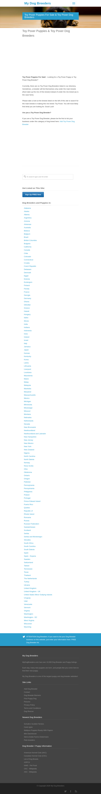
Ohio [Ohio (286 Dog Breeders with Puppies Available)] (26, 469)
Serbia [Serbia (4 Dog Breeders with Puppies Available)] (26, 533)
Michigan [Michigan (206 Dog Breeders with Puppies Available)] (27, 401)
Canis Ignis (28, 727)
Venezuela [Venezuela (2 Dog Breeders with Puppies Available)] (28, 604)
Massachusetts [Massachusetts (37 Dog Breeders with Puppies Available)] (30, 395)
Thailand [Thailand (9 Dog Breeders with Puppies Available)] (27, 575)
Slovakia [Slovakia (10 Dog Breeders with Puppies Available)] (27, 540)
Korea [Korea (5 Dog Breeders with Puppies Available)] (26, 360)
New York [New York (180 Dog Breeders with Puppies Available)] (27, 446)
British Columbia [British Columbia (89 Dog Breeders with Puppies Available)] (30, 240)
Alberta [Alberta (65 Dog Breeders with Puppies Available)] (27, 215)
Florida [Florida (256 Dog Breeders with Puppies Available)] (26, 289)
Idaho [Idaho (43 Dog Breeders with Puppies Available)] (26, 318)
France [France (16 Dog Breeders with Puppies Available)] (26, 292)
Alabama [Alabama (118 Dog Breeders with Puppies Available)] (27, 208)
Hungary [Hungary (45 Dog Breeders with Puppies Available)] (27, 314)
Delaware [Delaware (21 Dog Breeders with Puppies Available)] (27, 269)
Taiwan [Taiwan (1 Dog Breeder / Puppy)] (26, 566)
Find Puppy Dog (30, 699)
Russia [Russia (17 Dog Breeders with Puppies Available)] (26, 521)
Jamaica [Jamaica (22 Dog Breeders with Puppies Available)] (27, 347)
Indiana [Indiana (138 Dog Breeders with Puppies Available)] (27, 327)
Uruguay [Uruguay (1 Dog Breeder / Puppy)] (27, 598)
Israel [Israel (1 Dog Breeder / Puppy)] (26, 340)
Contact (27, 692)
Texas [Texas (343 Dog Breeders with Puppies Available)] (26, 572)
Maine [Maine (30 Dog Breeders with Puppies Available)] (26, 379)
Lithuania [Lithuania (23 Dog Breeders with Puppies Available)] (27, 366)
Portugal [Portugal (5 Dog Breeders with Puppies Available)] (27, 498)
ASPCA (27, 762)
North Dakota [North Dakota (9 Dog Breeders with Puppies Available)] (29, 459)
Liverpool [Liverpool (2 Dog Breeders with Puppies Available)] (27, 369)
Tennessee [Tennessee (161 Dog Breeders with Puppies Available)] (28, 569)
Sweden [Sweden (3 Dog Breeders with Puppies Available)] (27, 559)
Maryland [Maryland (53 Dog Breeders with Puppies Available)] (27, 392)
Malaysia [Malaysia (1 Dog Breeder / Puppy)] (27, 385)
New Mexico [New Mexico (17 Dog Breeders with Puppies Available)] (29, 443)
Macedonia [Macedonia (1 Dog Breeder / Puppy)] (28, 376)
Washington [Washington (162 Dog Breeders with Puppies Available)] (28, 614)
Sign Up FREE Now (33, 195)
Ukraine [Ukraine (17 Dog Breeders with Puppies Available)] (27, 585)
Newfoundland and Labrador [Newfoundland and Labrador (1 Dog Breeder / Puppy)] (35, 434)
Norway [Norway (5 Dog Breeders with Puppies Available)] (27, 463)
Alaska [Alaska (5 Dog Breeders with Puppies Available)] (26, 211)
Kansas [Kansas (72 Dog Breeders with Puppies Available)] (27, 353)
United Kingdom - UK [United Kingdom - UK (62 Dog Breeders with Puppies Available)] (32, 591)
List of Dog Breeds (31, 759)
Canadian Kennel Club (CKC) (35, 756)
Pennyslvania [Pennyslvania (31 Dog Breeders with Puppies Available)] (29, 488)
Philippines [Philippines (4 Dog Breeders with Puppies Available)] (28, 492)
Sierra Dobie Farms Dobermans (36, 737)
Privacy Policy (29, 705)
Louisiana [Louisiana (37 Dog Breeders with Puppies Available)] (28, 372)
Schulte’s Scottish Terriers (34, 724)
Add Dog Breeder (30, 689)
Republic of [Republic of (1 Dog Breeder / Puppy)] (28, 511)
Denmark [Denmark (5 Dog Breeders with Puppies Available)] (27, 273)
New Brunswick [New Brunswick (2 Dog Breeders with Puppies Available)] (30, 427)
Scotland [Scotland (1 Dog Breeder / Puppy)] (27, 530)
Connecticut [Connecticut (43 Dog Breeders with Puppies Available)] (28, 260)
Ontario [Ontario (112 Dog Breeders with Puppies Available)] (27, 475)
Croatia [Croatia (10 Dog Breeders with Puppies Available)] (27, 263)
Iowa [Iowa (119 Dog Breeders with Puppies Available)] (26, 334)
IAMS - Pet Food (30, 765)
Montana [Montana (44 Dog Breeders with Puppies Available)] (27, 414)
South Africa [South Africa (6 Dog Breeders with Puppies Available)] (28, 543)
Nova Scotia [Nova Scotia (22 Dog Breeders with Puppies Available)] (28, 466)
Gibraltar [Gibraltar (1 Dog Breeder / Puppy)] (27, 305)
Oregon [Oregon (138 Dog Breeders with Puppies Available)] (27, 479)
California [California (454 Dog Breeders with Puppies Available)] (27, 247)
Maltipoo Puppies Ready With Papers (38, 730)
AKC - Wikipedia (30, 772)
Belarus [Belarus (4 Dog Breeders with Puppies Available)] (27, 231)
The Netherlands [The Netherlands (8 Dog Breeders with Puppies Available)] (30, 578)
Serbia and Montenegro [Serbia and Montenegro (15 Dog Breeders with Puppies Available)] (33, 537)
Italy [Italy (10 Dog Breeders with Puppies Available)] (25, 343)
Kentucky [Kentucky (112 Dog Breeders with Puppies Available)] (27, 356)
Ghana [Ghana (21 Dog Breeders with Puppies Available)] (26, 302)
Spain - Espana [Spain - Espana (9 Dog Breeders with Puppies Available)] (30, 556)
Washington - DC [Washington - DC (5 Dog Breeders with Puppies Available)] (30, 617)
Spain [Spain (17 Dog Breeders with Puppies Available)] (26, 553)
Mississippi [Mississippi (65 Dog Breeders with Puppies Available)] (28, 408)
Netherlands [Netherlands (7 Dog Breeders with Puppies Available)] (28, 421)
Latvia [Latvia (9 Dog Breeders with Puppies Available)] (26, 363)
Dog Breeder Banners (32, 695)
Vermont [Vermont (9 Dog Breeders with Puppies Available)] (27, 607)
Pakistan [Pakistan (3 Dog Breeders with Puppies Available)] (27, 482)
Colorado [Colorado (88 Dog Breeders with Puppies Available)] (27, 257)
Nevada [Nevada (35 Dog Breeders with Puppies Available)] (27, 424)
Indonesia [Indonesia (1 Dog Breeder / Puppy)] (28, 331)
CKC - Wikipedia (30, 769)
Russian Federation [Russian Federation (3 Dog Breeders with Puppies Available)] (31, 524)
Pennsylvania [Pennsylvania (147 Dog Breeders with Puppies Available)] (29, 485)
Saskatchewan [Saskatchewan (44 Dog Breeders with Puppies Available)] (29, 527)
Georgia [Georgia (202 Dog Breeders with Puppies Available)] (27, 295)
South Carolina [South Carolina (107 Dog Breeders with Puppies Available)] (30, 546)
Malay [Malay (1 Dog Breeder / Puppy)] (26, 382)
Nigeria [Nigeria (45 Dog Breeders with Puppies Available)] (27, 453)
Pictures (27, 702)
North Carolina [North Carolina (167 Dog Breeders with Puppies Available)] (29, 456)
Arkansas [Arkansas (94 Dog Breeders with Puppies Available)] (27, 224)
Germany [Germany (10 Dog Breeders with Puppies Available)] (27, 298)
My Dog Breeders (37, 3)
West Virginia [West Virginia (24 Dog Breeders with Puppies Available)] (29, 620)
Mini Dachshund (30, 734)
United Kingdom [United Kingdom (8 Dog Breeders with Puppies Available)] (30, 588)
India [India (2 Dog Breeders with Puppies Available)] (26, 324)
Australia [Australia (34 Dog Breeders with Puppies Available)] (27, 228)
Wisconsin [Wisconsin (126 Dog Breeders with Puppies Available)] (28, 624)
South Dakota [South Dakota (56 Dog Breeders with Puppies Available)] (29, 549)
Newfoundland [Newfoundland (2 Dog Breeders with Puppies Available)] (29, 430)
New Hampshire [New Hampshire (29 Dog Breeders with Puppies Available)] (30, 437)
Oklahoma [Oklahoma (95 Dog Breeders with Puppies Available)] (28, 472)
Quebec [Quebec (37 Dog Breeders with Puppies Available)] (27, 508)
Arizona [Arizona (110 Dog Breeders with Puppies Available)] (27, 221)
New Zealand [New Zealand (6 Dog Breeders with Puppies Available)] (29, 450)
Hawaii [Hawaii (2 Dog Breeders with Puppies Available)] (26, 311)
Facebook (70, 791)
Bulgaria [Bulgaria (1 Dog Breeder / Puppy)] (27, 244)
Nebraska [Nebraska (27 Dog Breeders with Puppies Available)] (28, 417)
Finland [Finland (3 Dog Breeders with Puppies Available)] (27, 285)
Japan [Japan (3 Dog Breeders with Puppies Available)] (26, 350)
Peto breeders (29, 740)
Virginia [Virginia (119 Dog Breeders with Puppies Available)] (27, 611)
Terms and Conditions (32, 708)
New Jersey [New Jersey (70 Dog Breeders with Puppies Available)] (28, 440)
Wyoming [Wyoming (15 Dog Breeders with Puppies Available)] (27, 627)
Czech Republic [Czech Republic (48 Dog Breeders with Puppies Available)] (30, 266)
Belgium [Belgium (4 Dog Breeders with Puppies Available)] (27, 234)
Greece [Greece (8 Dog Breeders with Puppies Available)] (27, 308)
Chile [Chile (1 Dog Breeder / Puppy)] (26, 253)
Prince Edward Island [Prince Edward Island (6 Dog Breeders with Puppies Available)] (32, 501)
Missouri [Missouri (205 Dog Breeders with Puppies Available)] (27, 411)
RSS (76, 791)
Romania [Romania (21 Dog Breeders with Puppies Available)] (27, 517)
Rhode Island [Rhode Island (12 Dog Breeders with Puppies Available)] (29, 514)
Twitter (65, 791)
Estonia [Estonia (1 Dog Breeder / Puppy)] (27, 279)
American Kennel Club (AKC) (35, 753)
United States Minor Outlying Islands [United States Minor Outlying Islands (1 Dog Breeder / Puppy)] (38, 595)
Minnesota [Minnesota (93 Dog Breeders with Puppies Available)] (28, 405)
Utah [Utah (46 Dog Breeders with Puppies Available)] (26, 601)
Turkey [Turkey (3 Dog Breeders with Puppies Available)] (26, 582)
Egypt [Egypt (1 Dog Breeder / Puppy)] (26, 276)
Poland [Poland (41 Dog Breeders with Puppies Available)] (26, 495)
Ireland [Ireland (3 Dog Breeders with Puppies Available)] (26, 337)
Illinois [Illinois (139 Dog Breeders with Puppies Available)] (26, 321)
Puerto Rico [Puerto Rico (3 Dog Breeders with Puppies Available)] (28, 504)
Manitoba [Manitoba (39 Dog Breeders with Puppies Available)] (27, 389)
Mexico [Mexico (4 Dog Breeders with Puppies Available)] (27, 398)
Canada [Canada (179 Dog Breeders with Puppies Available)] (27, 250)
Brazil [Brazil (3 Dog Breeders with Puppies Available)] (26, 237)
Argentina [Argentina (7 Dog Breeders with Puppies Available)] (28, 218)
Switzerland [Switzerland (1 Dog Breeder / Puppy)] (28, 562)
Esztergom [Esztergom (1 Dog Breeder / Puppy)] (28, 282)
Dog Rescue (29, 711)
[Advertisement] (50, 57)
